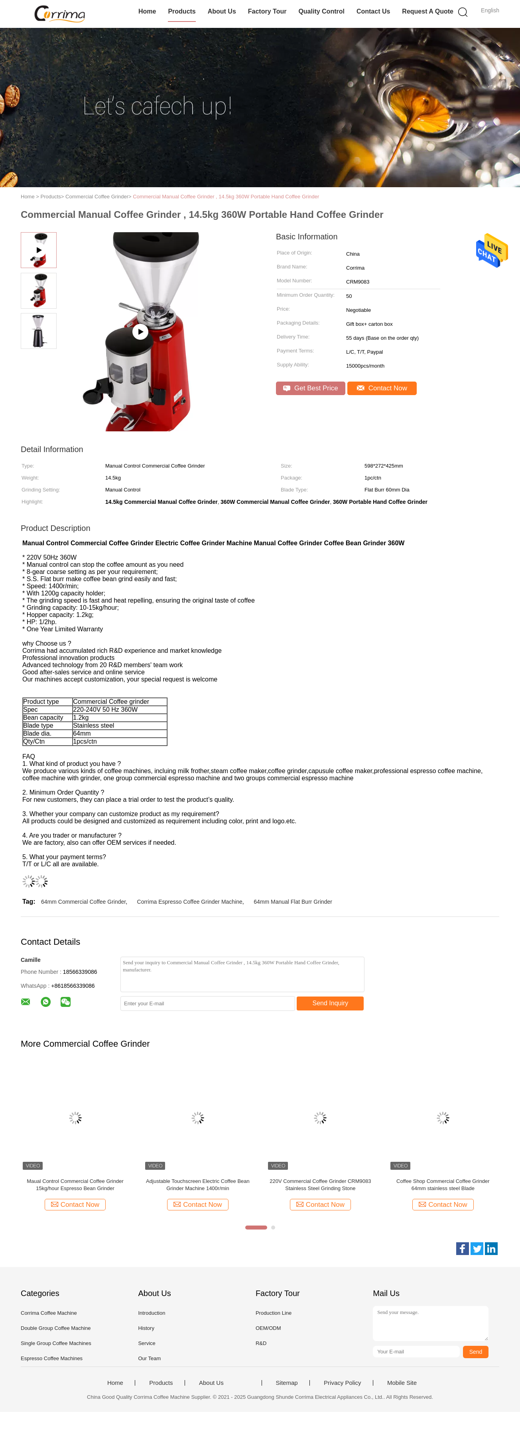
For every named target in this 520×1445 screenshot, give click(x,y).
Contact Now (382, 388)
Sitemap (287, 1383)
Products (181, 11)
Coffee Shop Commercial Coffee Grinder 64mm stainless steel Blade (443, 1184)
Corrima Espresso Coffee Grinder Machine (189, 902)
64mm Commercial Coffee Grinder (83, 902)
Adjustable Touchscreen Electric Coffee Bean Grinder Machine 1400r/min (198, 1184)
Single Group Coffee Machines (56, 1343)
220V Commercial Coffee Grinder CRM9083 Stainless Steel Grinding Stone (320, 1184)
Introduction (151, 1313)
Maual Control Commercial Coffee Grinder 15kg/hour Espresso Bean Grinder (75, 1184)
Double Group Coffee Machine (56, 1328)
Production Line (274, 1313)
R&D (261, 1343)
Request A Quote (427, 11)
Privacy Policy (342, 1383)
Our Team (149, 1358)
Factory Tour (267, 11)
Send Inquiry (331, 1003)
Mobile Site (402, 1383)
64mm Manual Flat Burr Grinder (293, 902)
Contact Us (373, 11)
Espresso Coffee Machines (52, 1358)
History (146, 1328)
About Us (222, 11)
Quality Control (321, 11)
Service (146, 1343)
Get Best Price (310, 388)
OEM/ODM (268, 1328)
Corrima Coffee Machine (49, 1313)
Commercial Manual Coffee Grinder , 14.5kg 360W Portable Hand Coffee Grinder (226, 197)
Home (147, 11)
